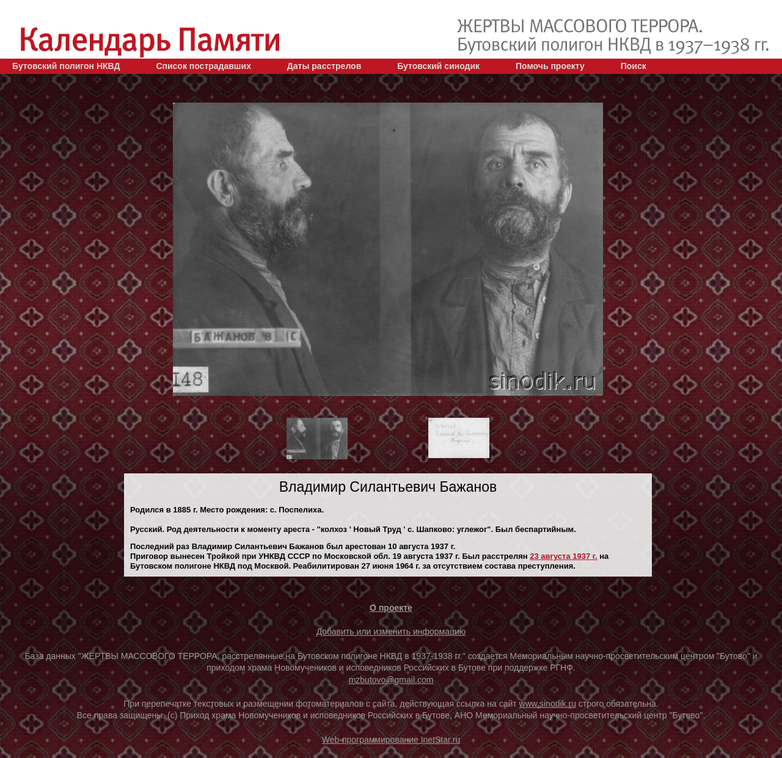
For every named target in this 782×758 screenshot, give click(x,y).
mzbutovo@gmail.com (391, 680)
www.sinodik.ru (547, 704)
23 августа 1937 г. (563, 556)
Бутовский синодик (438, 66)
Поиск (633, 66)
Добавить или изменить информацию (391, 631)
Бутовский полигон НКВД (66, 66)
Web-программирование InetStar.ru (391, 740)
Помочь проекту (550, 66)
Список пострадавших (203, 66)
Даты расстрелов (324, 66)
